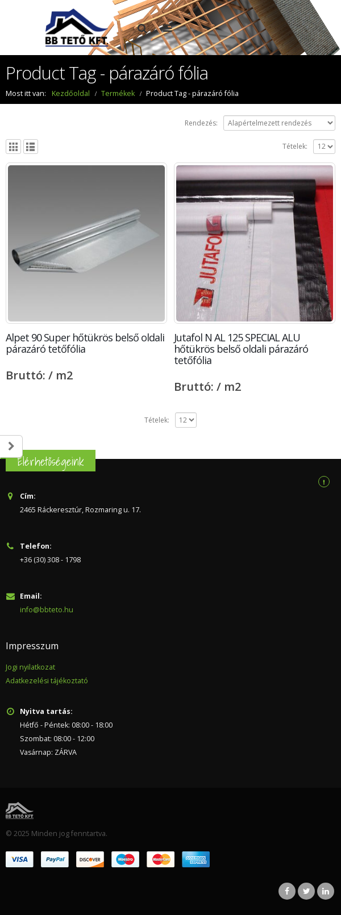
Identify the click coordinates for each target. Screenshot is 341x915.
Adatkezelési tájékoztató (47, 681)
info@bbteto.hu (46, 610)
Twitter (306, 891)
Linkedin (325, 891)
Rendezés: (201, 123)
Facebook (287, 891)
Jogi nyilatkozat (30, 667)
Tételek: (294, 146)
